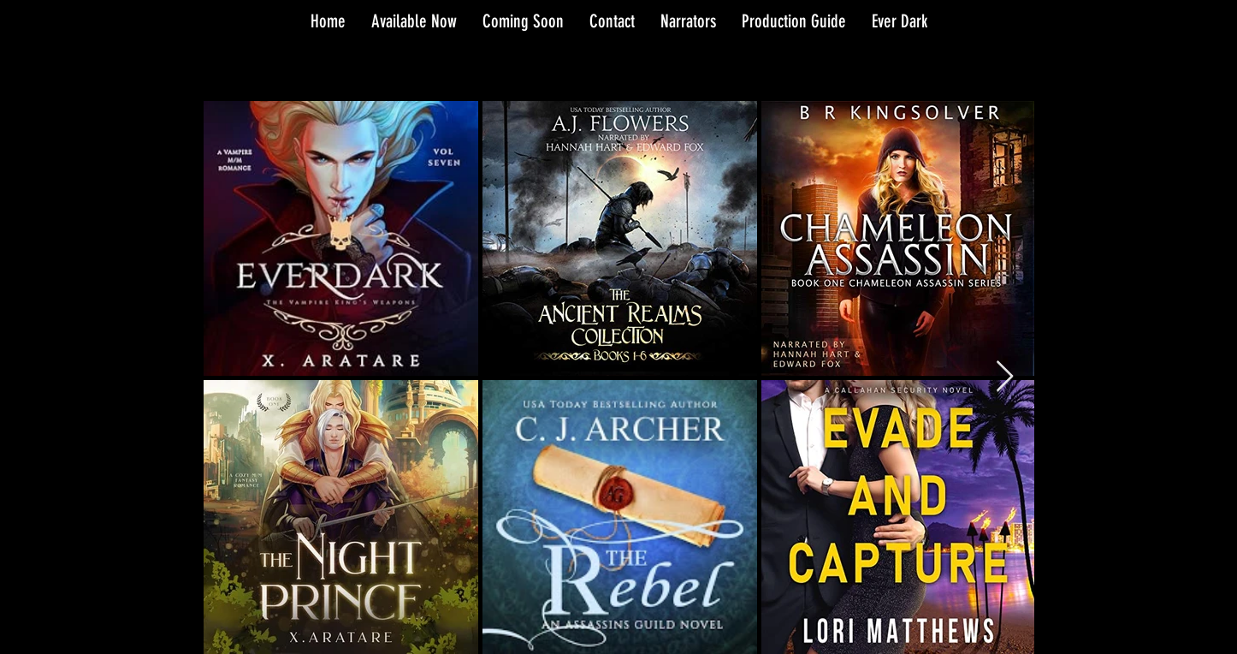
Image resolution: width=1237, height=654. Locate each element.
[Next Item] (1005, 377)
